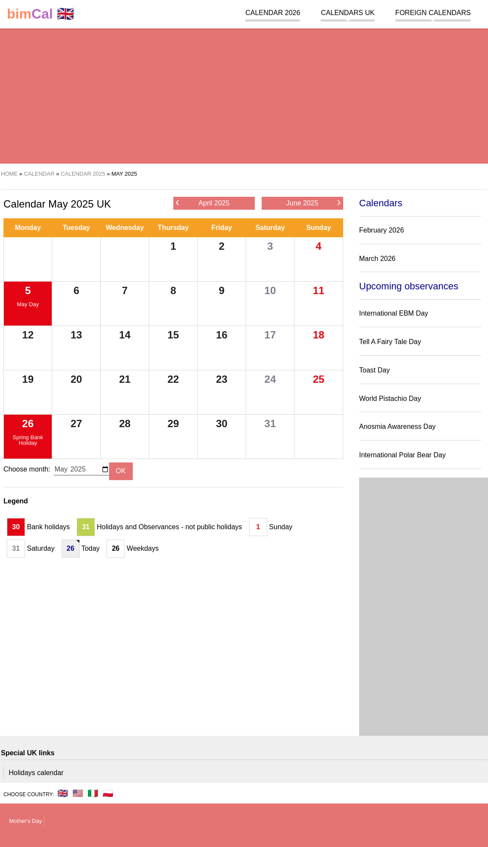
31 (270, 423)
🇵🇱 (108, 793)
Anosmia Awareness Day (397, 426)
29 (173, 423)
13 (76, 335)
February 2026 (381, 230)
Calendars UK (347, 12)
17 (270, 335)
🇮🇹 (93, 793)
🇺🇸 (77, 793)
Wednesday (125, 227)
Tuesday (76, 227)
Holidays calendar (36, 772)
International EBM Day (393, 313)
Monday (28, 227)
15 (173, 335)
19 (28, 379)
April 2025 (202, 202)
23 (222, 379)
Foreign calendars (433, 12)
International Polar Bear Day (402, 455)
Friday (221, 227)
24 (270, 379)
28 (125, 423)
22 (173, 379)
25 (319, 379)
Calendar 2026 (272, 12)
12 (28, 335)
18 (319, 335)
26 (28, 423)
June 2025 (313, 202)
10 (270, 290)
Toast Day (374, 370)
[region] (244, 95)
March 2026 (377, 258)
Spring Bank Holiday (28, 440)
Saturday (270, 227)
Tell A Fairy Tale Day (390, 341)
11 (319, 290)
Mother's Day (25, 821)
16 (222, 335)
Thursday (173, 227)
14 (125, 335)
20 (76, 379)
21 (125, 379)
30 (222, 423)
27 (76, 423)
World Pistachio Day (390, 398)
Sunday (318, 227)
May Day (28, 304)
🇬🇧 (40, 14)
